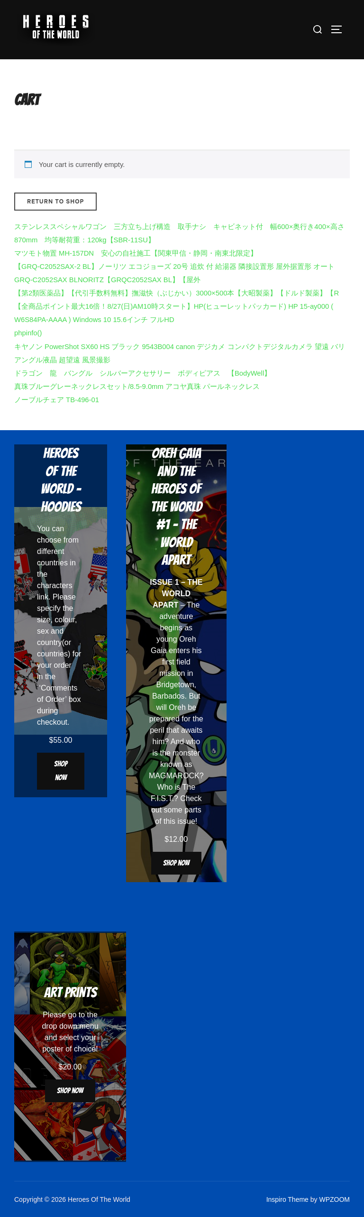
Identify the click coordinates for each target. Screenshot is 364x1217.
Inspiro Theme (287, 1199)
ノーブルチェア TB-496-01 (56, 400)
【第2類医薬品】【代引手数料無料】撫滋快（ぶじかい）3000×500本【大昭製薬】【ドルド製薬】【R (176, 293)
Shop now (60, 771)
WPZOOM (334, 1199)
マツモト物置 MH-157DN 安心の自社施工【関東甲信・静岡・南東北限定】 (135, 253)
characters (55, 585)
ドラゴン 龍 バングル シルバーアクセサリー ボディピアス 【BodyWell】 (142, 373)
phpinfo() (28, 333)
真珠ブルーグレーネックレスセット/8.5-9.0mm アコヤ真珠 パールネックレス (137, 386)
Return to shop (55, 201)
